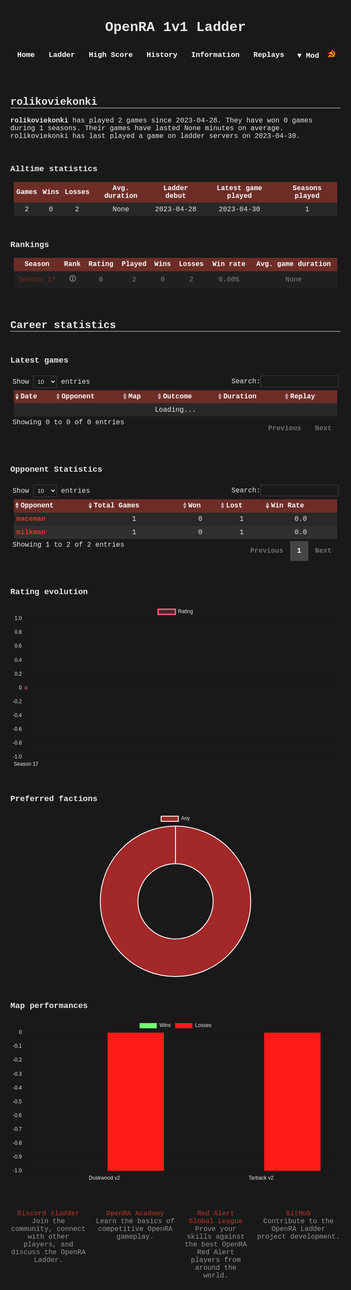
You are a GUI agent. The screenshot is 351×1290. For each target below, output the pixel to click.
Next (323, 428)
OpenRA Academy (135, 1214)
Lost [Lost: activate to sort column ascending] (234, 506)
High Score (111, 55)
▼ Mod (308, 56)
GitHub (298, 1214)
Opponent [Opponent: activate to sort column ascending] (78, 397)
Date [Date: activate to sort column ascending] (29, 397)
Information (215, 55)
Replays (269, 55)
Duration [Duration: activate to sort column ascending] (240, 397)
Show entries (51, 382)
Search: (285, 381)
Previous (284, 428)
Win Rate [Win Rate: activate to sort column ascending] (287, 506)
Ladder (62, 55)
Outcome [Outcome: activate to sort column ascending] (177, 397)
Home (26, 55)
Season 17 (37, 280)
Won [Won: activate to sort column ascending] (194, 506)
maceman (30, 519)
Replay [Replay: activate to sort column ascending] (302, 397)
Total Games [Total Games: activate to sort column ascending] (116, 506)
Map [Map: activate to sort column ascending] (134, 397)
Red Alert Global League (216, 1217)
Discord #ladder (48, 1214)
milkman (30, 532)
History (162, 55)
